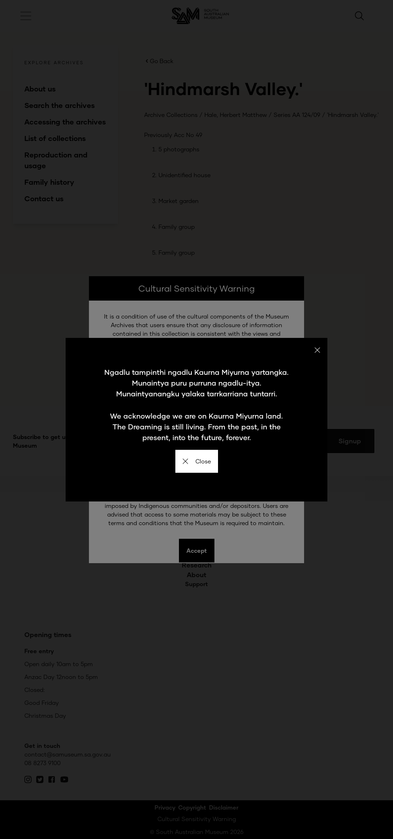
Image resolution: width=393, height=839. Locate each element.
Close (197, 461)
